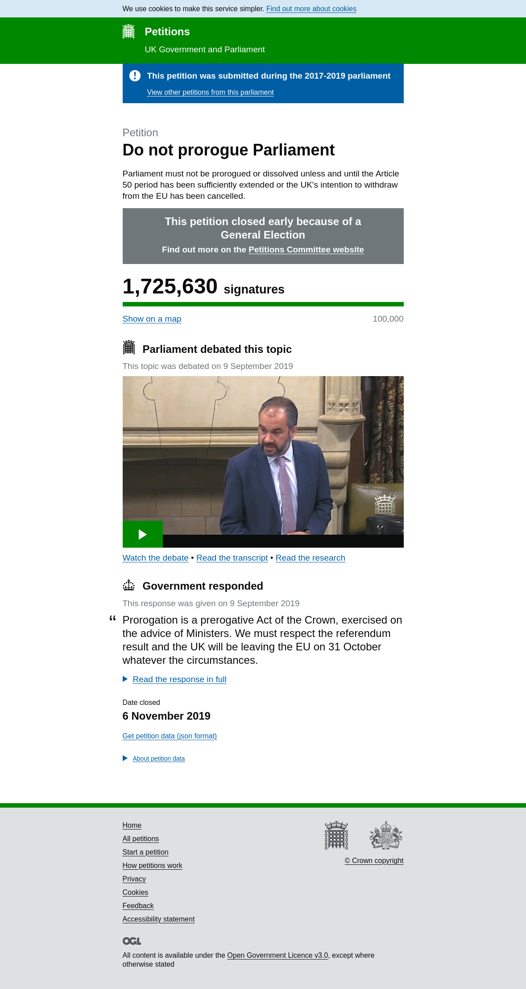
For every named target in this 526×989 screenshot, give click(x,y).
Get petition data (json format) (170, 736)
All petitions (141, 838)
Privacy (134, 879)
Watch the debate (156, 557)
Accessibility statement (159, 919)
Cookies (136, 892)
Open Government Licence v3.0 (277, 955)
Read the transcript (232, 557)
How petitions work (152, 865)
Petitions (167, 31)
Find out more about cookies (311, 9)
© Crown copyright (374, 860)
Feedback (138, 905)
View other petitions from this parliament (210, 92)
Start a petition (146, 852)
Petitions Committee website (306, 249)
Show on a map (152, 318)
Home (132, 825)
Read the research (310, 557)
